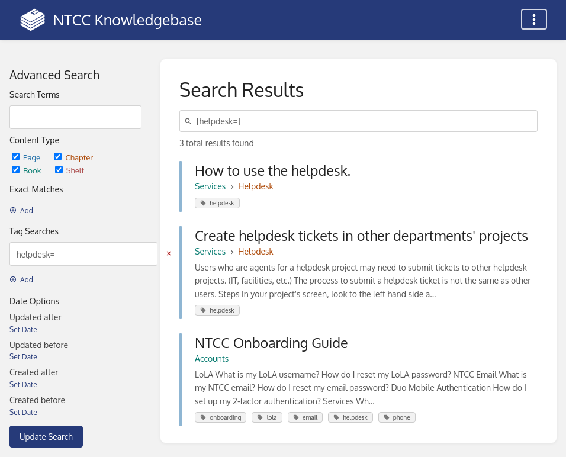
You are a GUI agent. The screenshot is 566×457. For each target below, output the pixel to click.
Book (27, 170)
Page (27, 157)
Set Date (23, 329)
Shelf (69, 170)
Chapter (73, 157)
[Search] (190, 121)
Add (21, 210)
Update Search (46, 437)
